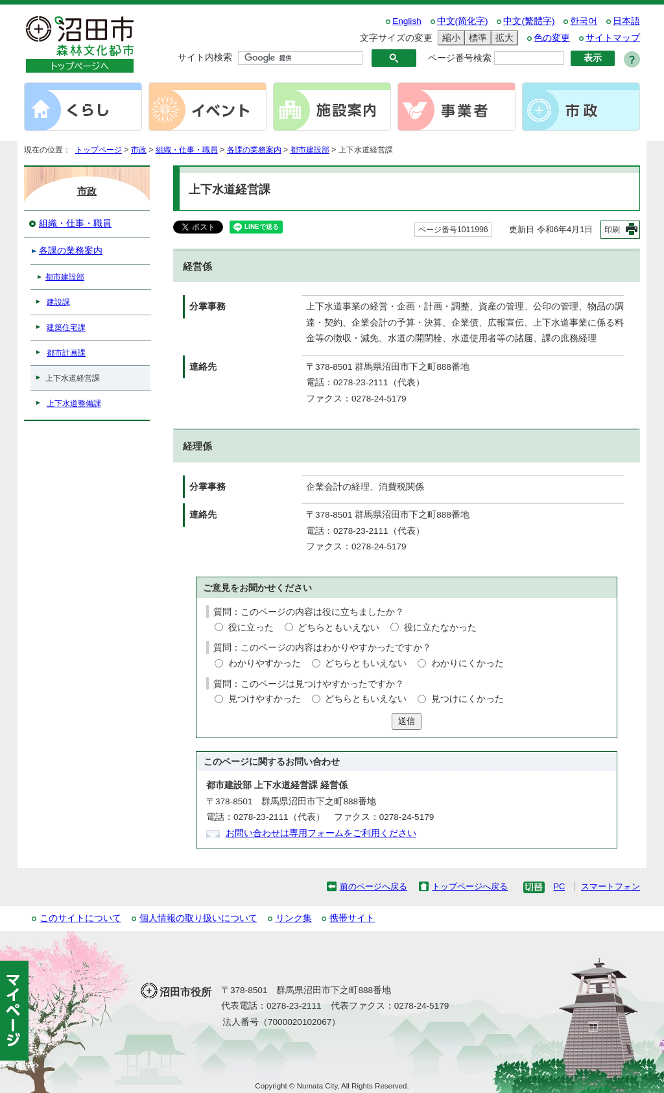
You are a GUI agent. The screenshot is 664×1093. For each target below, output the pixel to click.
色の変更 (552, 38)
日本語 (626, 21)
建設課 (58, 302)
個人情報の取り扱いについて (198, 918)
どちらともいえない (338, 627)
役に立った (251, 627)
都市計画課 (66, 352)
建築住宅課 (66, 327)
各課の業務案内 (254, 149)
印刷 (612, 229)
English (406, 21)
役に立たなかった (440, 627)
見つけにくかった (467, 699)
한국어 (583, 21)
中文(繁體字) (528, 21)
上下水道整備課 (74, 403)
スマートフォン (610, 886)
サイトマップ (613, 38)
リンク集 (294, 918)
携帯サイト (352, 918)
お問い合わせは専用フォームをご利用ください (321, 833)
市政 (139, 149)
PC (559, 886)
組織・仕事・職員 (187, 149)
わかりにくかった (467, 663)
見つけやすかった (264, 699)
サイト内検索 (205, 57)
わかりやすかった (264, 663)
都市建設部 (309, 149)
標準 (476, 38)
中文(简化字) (462, 21)
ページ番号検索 (460, 58)
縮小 (449, 38)
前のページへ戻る (373, 886)
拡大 (503, 38)
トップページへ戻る (470, 886)
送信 (406, 721)
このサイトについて (80, 918)
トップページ (98, 149)
